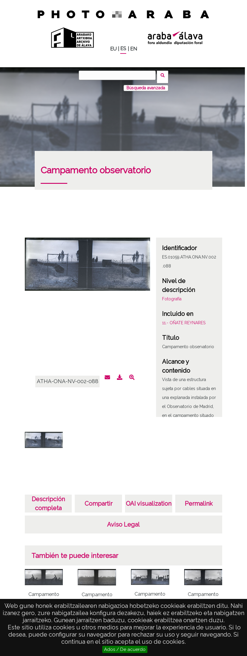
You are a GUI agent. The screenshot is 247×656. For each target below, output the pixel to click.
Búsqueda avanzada (145, 84)
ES (123, 48)
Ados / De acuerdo (125, 649)
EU (113, 49)
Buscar (164, 75)
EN (133, 49)
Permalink (199, 500)
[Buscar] (119, 75)
